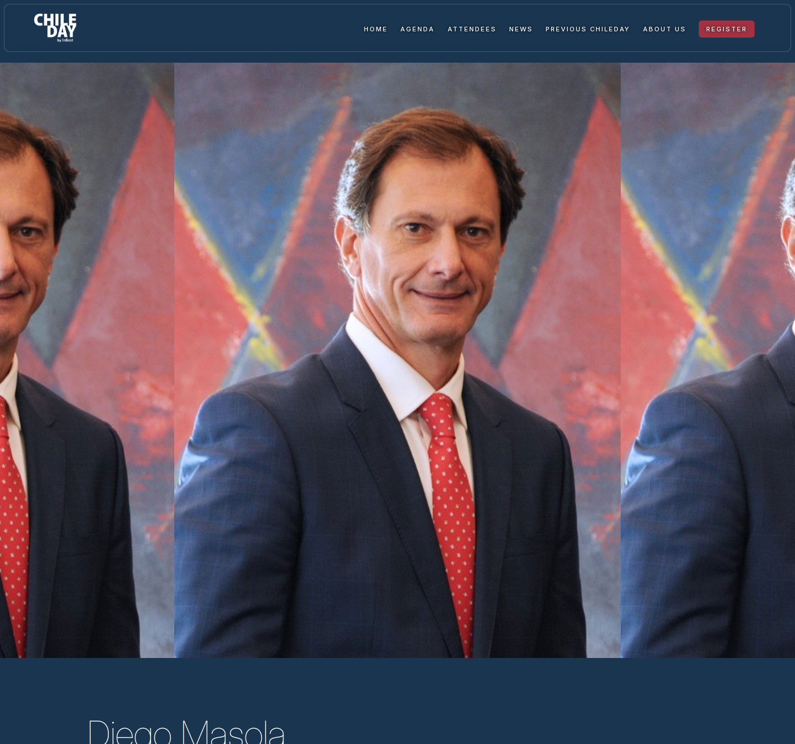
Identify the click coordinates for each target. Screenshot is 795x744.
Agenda (417, 29)
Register (726, 29)
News (521, 29)
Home (376, 29)
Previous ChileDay (588, 29)
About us (664, 29)
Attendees (472, 29)
